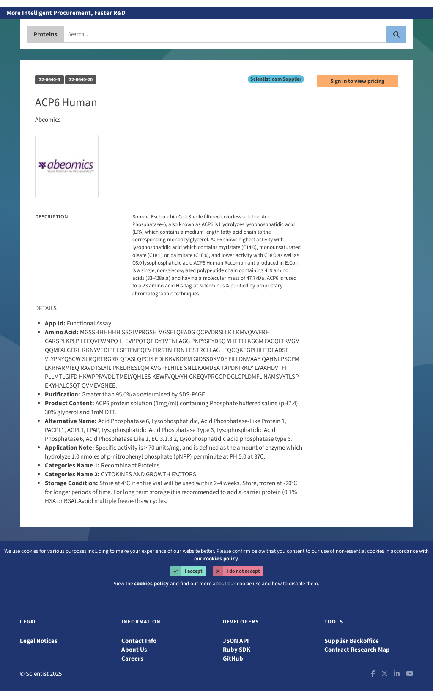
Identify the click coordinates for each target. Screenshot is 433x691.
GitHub (233, 658)
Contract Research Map (357, 649)
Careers (132, 658)
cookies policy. (221, 559)
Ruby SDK (236, 649)
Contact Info (138, 640)
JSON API (236, 640)
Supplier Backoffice (351, 640)
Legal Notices (39, 640)
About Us (134, 649)
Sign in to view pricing (357, 81)
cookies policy (151, 583)
